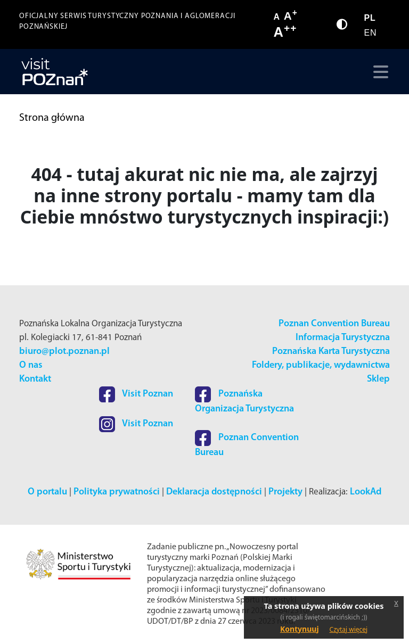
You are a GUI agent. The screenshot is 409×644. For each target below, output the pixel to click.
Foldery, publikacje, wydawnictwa (321, 365)
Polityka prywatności (116, 492)
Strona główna (52, 118)
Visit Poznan (136, 394)
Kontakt (35, 379)
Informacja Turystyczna (343, 338)
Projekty (285, 492)
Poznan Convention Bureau (334, 324)
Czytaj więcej (349, 629)
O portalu (47, 492)
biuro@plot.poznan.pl (64, 351)
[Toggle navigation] (378, 71)
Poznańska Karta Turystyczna (331, 351)
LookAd (365, 492)
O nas (31, 365)
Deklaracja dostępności (214, 492)
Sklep (378, 379)
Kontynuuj (299, 629)
